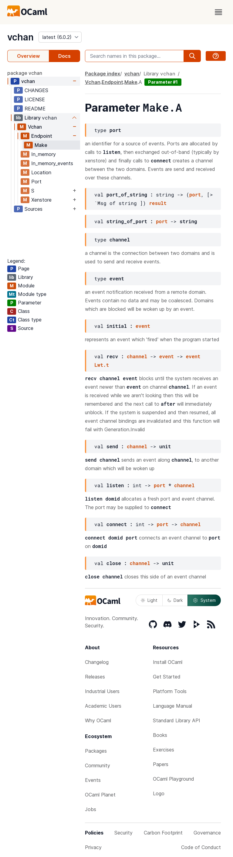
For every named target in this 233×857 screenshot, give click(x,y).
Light (149, 600)
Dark (175, 600)
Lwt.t (101, 365)
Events (93, 780)
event (143, 326)
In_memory (43, 154)
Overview (28, 56)
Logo (158, 793)
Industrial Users (102, 691)
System (204, 600)
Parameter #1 (163, 82)
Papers (160, 764)
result (158, 203)
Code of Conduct (201, 847)
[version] (60, 37)
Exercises (163, 750)
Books (160, 735)
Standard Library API (176, 720)
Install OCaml (167, 662)
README (35, 109)
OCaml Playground (173, 779)
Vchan (35, 127)
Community (97, 765)
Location (41, 172)
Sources (33, 209)
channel (137, 356)
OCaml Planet (100, 795)
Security (123, 833)
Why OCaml (98, 720)
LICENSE (35, 99)
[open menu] (218, 12)
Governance (207, 833)
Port (36, 182)
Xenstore (41, 200)
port (195, 194)
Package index (102, 74)
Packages (96, 751)
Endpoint (41, 136)
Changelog (97, 662)
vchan (20, 37)
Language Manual (172, 706)
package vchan (24, 73)
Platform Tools (170, 691)
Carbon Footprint (163, 833)
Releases (95, 677)
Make (41, 145)
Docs (64, 56)
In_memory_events (52, 163)
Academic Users (103, 706)
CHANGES (36, 90)
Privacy (93, 847)
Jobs (90, 809)
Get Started (167, 677)
